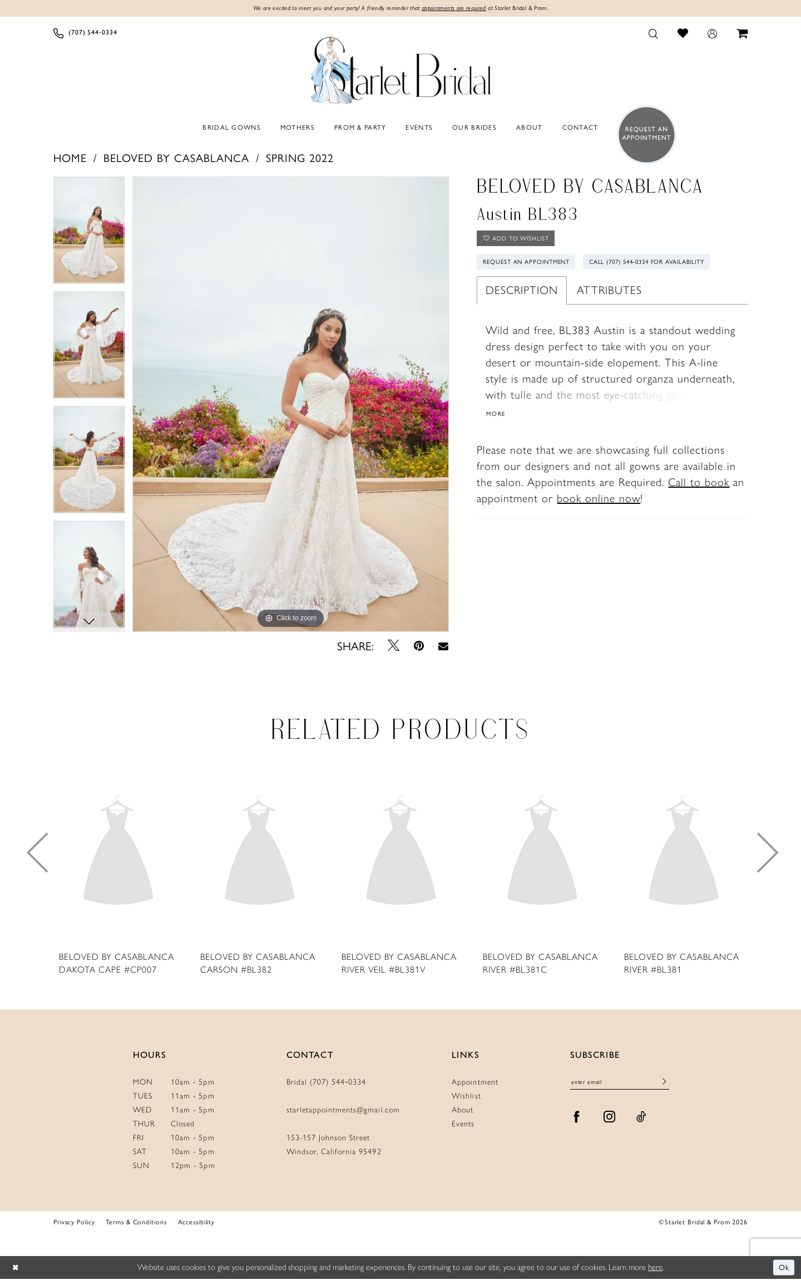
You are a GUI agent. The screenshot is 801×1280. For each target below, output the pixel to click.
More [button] (497, 445)
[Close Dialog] (16, 1268)
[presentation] (118, 853)
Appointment (475, 1082)
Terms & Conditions (136, 1222)
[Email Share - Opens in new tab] (443, 646)
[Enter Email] (619, 1084)
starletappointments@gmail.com (343, 1110)
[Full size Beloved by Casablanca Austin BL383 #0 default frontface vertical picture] (290, 405)
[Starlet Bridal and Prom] (400, 68)
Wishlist (466, 1096)
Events (463, 1124)
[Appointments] (643, 135)
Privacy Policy (74, 1222)
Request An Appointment (532, 267)
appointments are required (459, 9)
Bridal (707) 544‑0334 (326, 1082)
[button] (712, 34)
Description (522, 321)
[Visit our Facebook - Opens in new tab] (577, 1119)
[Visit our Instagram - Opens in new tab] (609, 1119)
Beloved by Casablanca (176, 158)
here (655, 1268)
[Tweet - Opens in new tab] (393, 646)
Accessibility (196, 1222)
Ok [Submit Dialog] (783, 1268)
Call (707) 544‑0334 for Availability (550, 292)
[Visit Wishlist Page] (683, 34)
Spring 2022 (300, 158)
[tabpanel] (89, 234)
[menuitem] (85, 34)
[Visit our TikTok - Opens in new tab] (641, 1119)
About (462, 1110)
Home (70, 158)
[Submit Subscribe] (664, 1084)
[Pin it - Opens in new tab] (418, 646)
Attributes (609, 321)
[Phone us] (85, 34)
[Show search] (653, 34)
